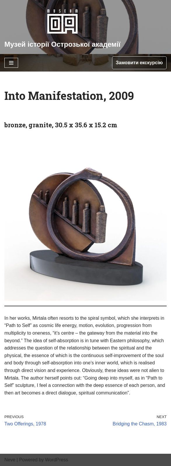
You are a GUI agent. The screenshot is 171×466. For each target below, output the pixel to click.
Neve (9, 459)
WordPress (56, 459)
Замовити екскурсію (139, 62)
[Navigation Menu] (11, 63)
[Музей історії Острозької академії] (62, 27)
